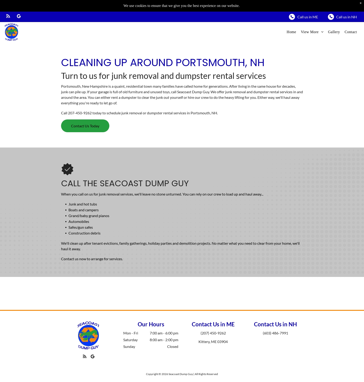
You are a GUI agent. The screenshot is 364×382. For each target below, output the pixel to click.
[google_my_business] (18, 5)
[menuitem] (291, 20)
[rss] (8, 5)
